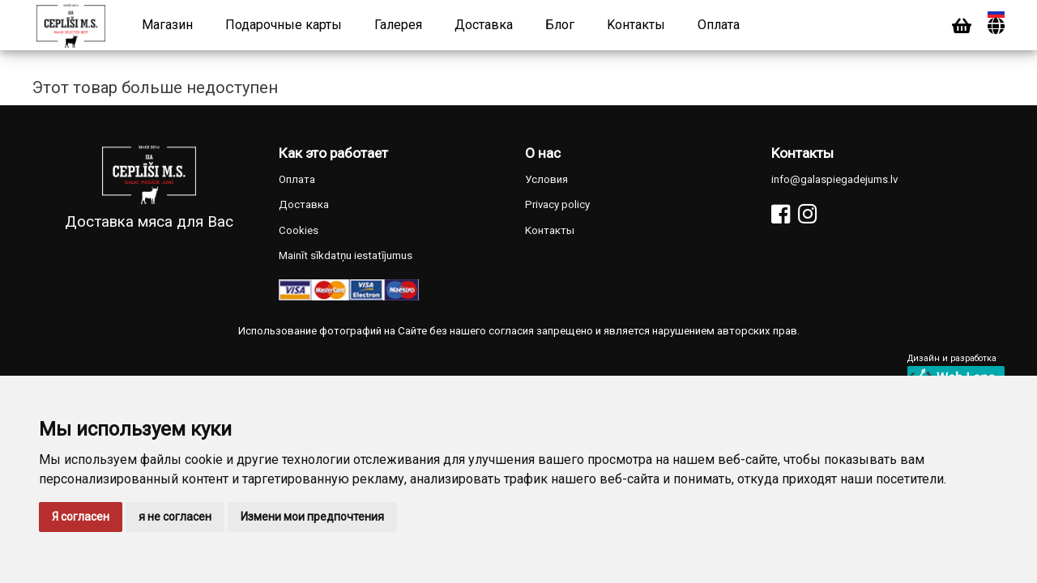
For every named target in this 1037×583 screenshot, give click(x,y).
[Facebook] (780, 214)
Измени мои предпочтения (312, 516)
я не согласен (175, 516)
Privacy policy (557, 204)
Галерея (398, 24)
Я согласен (80, 516)
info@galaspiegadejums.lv (834, 179)
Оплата (719, 24)
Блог (559, 24)
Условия (546, 179)
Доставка (483, 24)
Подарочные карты (283, 24)
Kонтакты (636, 24)
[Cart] (961, 26)
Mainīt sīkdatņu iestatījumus (345, 255)
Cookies (298, 230)
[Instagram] (807, 214)
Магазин (167, 24)
